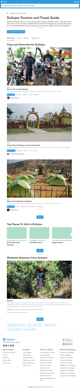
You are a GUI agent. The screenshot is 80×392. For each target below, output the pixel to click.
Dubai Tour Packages (66, 360)
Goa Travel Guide (45, 355)
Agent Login (6, 363)
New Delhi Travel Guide (47, 357)
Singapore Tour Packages (67, 373)
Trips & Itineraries (28, 357)
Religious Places (25, 309)
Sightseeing (10, 309)
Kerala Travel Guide (45, 365)
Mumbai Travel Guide (46, 360)
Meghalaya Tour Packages (67, 365)
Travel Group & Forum (29, 360)
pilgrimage (18, 94)
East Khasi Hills (31, 206)
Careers (5, 355)
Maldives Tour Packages (67, 352)
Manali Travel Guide (46, 363)
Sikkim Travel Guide (45, 375)
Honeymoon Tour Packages (68, 375)
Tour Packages (27, 352)
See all (40, 217)
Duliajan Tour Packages (29, 329)
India (17, 206)
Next (72, 234)
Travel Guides (27, 355)
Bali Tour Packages (65, 355)
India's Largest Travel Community (11, 342)
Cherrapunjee (39, 206)
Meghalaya (23, 206)
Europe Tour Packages (66, 357)
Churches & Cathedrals (36, 309)
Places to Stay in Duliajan (35, 325)
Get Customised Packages (16, 31)
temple (30, 94)
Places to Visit (19, 312)
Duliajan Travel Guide (50, 325)
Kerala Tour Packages (66, 363)
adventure (25, 94)
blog (35, 150)
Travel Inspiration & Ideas (47, 352)
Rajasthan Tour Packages (67, 368)
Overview (10, 38)
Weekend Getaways (28, 363)
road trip (25, 150)
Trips (19, 38)
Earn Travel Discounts (9, 352)
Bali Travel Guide (45, 368)
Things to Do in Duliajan (14, 329)
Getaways (35, 38)
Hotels (26, 38)
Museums (16, 309)
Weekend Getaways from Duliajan (16, 325)
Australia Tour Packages (67, 370)
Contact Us (6, 357)
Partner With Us (7, 360)
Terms (41, 387)
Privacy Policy (49, 387)
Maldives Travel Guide (46, 370)
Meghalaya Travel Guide (47, 373)
